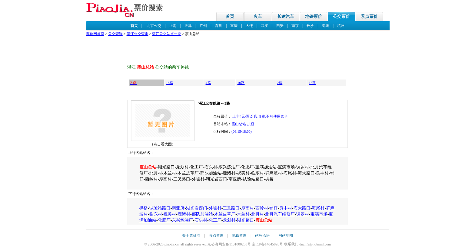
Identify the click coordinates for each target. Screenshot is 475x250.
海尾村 (318, 208)
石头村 (200, 220)
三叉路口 (231, 208)
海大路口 (302, 208)
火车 (258, 16)
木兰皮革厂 (224, 214)
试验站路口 (160, 208)
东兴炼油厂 (182, 220)
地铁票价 (313, 16)
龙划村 (229, 220)
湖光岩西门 (196, 208)
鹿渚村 (184, 214)
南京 (295, 26)
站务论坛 (262, 235)
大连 (249, 26)
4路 (208, 83)
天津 (188, 26)
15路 (312, 83)
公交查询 (115, 34)
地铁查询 (239, 235)
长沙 (310, 26)
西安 (280, 26)
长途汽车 (285, 16)
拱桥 (143, 208)
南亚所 (178, 208)
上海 (173, 26)
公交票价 (341, 16)
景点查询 (216, 235)
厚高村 (247, 208)
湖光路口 (245, 220)
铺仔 (273, 208)
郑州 (325, 26)
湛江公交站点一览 (166, 34)
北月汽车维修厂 (280, 214)
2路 (279, 83)
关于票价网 (191, 235)
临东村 (155, 214)
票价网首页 (95, 34)
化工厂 (215, 220)
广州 (203, 26)
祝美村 (169, 214)
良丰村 (285, 208)
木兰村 (243, 214)
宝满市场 (319, 214)
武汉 (264, 26)
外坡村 (215, 208)
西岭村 (261, 208)
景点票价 (369, 16)
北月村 (257, 214)
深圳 (218, 26)
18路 (169, 83)
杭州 (340, 26)
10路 (241, 83)
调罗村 (302, 214)
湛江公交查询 (137, 34)
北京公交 (154, 26)
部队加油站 (202, 214)
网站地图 (285, 235)
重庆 (234, 26)
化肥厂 (164, 220)
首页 (230, 16)
